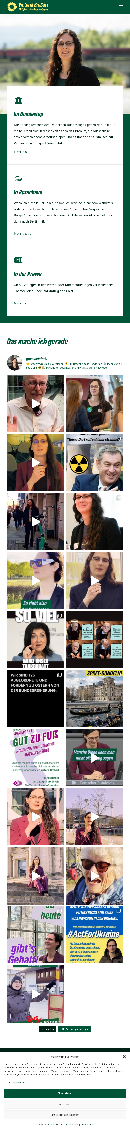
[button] (124, 1057)
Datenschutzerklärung (68, 1124)
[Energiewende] (18, 180)
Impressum (88, 1124)
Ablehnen (65, 1104)
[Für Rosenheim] (18, 262)
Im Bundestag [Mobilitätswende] (28, 113)
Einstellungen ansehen (65, 1114)
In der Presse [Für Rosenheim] (28, 273)
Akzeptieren (65, 1093)
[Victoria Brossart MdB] (29, 7)
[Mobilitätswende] (18, 102)
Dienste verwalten (15, 1082)
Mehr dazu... (22, 152)
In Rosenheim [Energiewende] (28, 192)
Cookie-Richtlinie (45, 1124)
